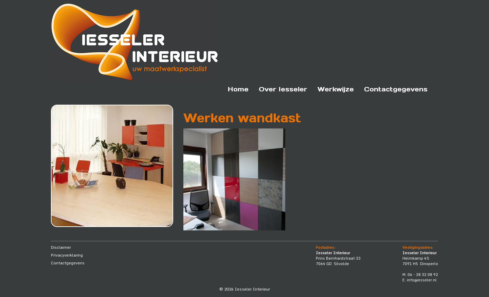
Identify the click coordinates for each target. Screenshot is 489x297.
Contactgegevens (396, 89)
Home (238, 89)
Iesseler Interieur (252, 289)
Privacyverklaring (67, 255)
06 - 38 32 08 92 (423, 275)
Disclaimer (61, 247)
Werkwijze (336, 89)
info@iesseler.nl (422, 280)
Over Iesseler (283, 89)
